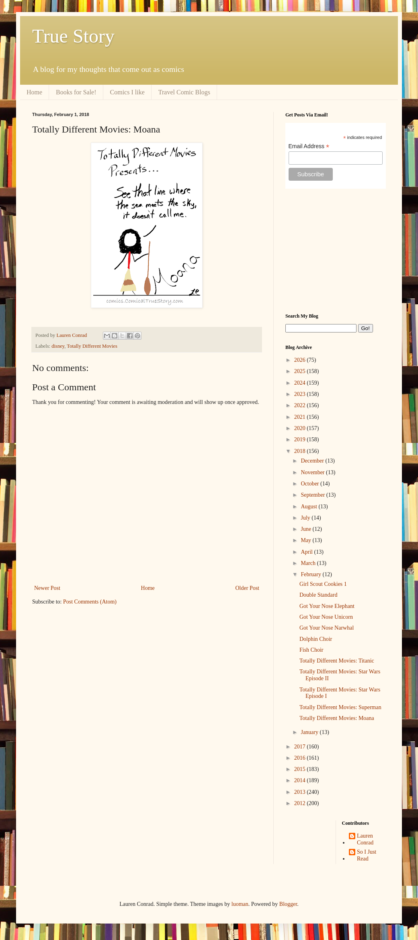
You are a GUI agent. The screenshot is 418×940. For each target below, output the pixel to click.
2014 (300, 780)
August (309, 507)
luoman (240, 904)
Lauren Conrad (365, 839)
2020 (300, 428)
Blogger (288, 904)
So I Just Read (366, 855)
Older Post (248, 588)
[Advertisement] (335, 251)
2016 (300, 758)
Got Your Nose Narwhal (326, 628)
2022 (300, 405)
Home (34, 92)
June (306, 529)
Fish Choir (311, 650)
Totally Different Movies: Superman (340, 707)
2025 (300, 371)
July (306, 518)
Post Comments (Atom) (90, 602)
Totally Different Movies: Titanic (336, 661)
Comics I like (127, 92)
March (309, 563)
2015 (300, 769)
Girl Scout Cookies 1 (323, 584)
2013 (300, 792)
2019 (300, 439)
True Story (73, 36)
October (310, 484)
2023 (300, 394)
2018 (300, 451)
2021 (300, 417)
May (306, 540)
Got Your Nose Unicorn (326, 617)
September (313, 495)
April (307, 552)
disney (57, 346)
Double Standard (318, 595)
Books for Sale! (76, 92)
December (313, 461)
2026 (300, 360)
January (310, 732)
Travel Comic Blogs (184, 92)
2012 (300, 803)
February (311, 574)
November (313, 472)
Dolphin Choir (315, 639)
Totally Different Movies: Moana (336, 718)
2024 (300, 383)
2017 (300, 747)
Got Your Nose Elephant (326, 606)
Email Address (309, 146)
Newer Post (47, 588)
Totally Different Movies (92, 346)
